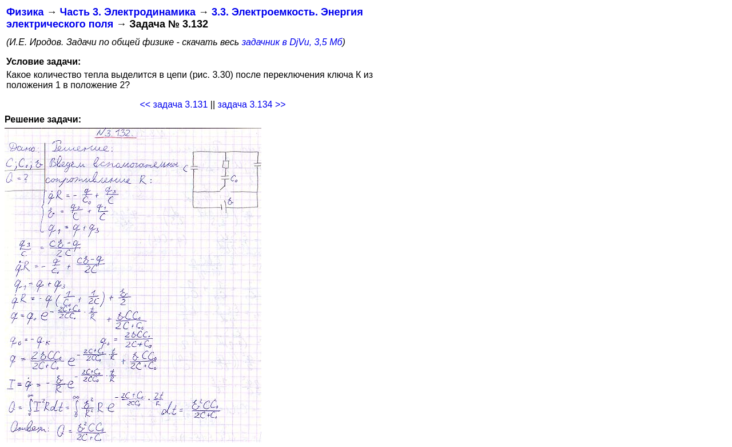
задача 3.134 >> (252, 104)
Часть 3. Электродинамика (127, 12)
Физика (24, 12)
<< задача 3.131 (174, 104)
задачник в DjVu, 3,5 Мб (292, 42)
